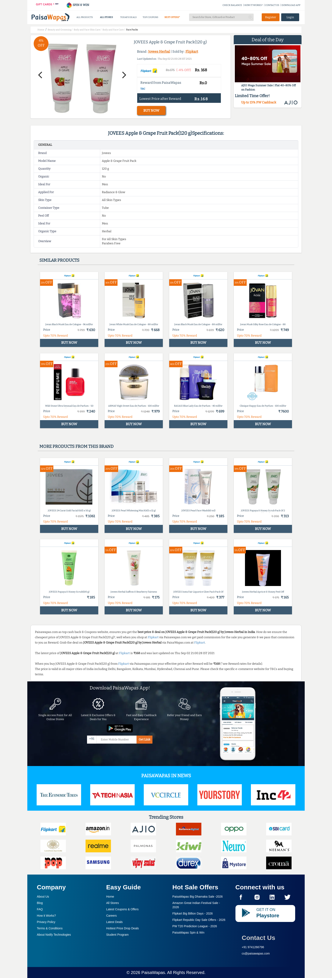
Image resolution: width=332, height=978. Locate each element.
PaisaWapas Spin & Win (188, 932)
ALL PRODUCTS (84, 17)
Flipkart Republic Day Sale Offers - (198, 920)
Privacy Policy (46, 922)
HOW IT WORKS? (253, 5)
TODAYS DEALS (128, 17)
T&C (142, 88)
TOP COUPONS (150, 17)
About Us (43, 896)
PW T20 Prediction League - (194, 926)
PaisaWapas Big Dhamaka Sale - (197, 896)
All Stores (112, 903)
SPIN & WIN (77, 5)
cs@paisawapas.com (256, 953)
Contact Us (258, 937)
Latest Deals (114, 922)
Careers (111, 915)
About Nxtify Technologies (54, 934)
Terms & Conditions (49, 928)
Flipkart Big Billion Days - (192, 913)
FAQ (40, 909)
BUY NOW (151, 111)
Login (290, 17)
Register (270, 17)
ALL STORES (106, 17)
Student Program (117, 934)
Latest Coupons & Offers (122, 909)
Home (110, 896)
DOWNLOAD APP (291, 5)
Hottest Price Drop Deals (122, 928)
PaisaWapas (153, 972)
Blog (40, 903)
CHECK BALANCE (232, 5)
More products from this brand (76, 446)
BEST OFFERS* (172, 17)
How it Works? (46, 915)
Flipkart (191, 52)
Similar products (59, 260)
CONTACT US (272, 5)
